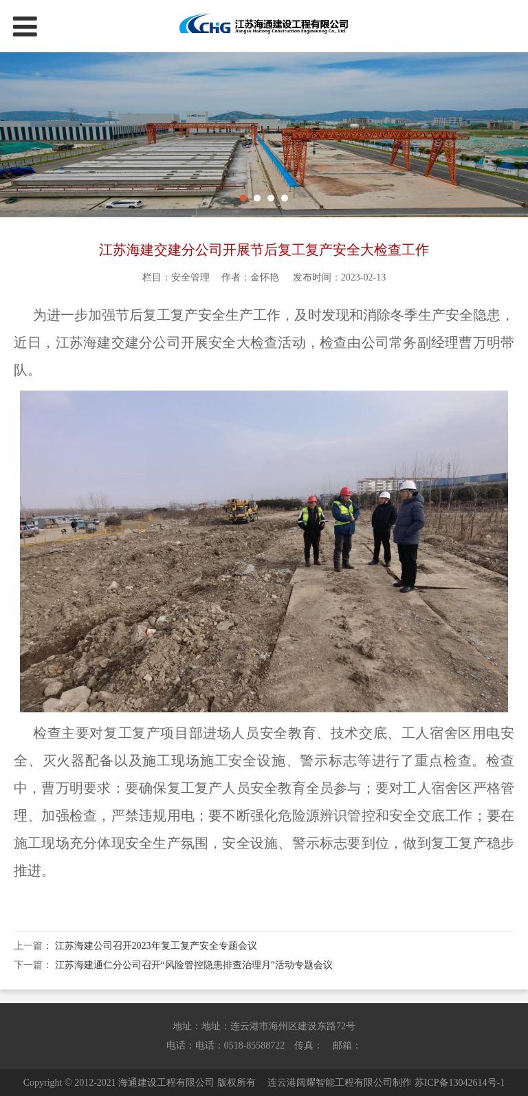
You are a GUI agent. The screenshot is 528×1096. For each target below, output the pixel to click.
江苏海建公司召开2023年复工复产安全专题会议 (156, 946)
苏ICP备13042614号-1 (460, 1082)
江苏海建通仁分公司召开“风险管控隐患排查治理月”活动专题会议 (194, 965)
